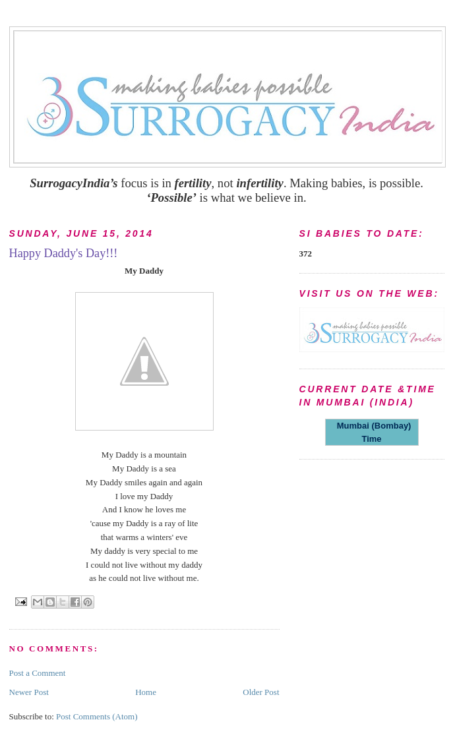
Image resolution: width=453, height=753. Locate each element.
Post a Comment (37, 673)
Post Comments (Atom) (97, 716)
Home (145, 692)
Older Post (261, 692)
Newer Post (29, 692)
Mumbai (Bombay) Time (371, 432)
